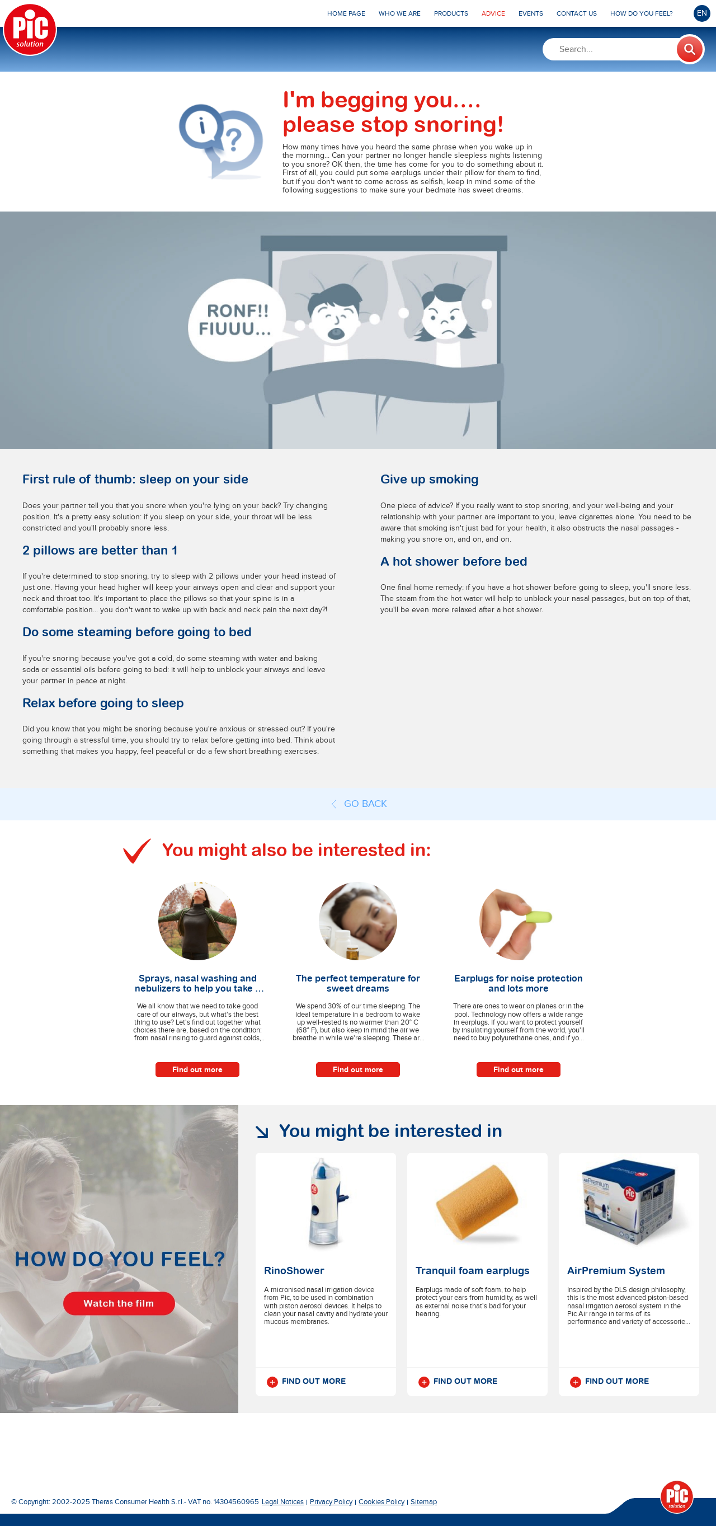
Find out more (197, 1069)
